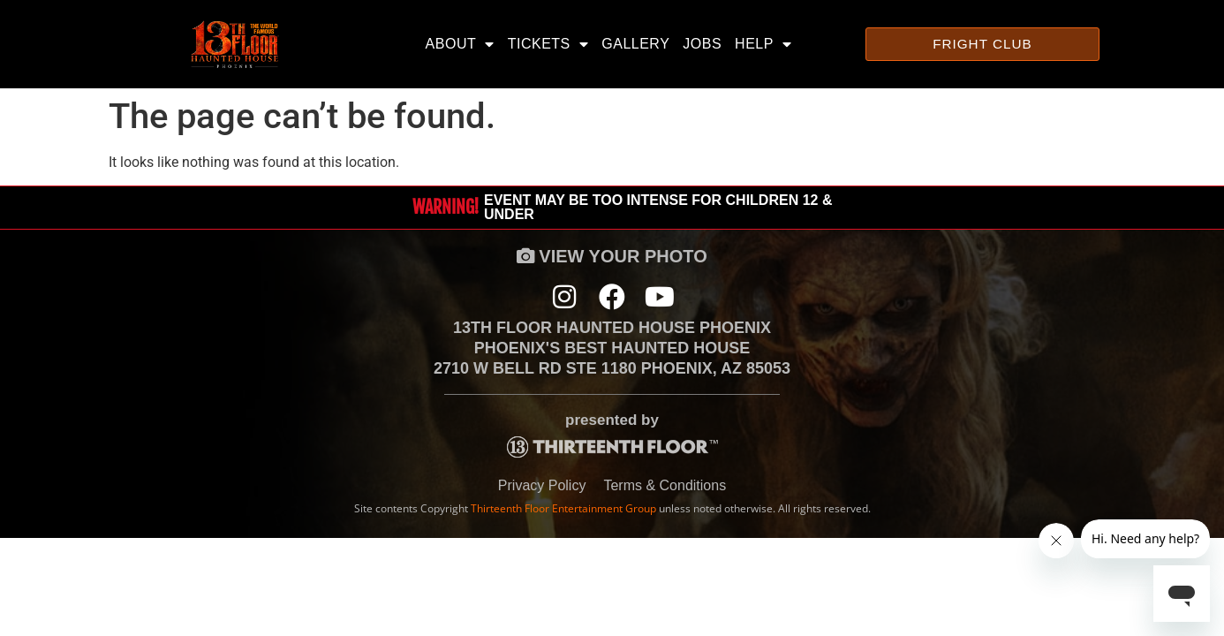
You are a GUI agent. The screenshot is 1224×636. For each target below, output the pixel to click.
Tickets (548, 44)
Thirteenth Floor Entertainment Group (563, 511)
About (460, 44)
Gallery (635, 43)
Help (763, 44)
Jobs (702, 43)
